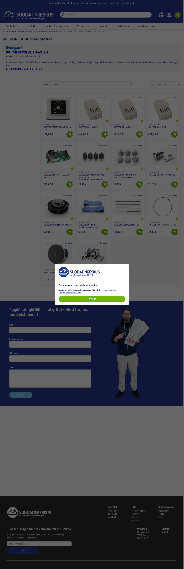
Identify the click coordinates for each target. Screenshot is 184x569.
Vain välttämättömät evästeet (70, 293)
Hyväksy (92, 299)
